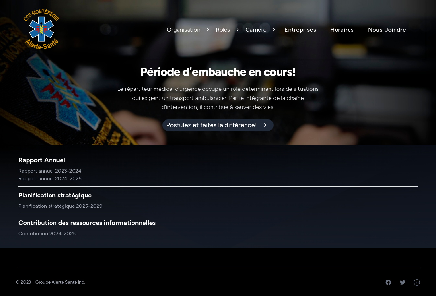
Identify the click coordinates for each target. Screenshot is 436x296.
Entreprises (300, 29)
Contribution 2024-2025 (47, 233)
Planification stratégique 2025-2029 (60, 206)
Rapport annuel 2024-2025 (50, 178)
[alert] (218, 125)
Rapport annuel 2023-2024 (50, 171)
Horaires (342, 29)
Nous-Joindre (387, 29)
